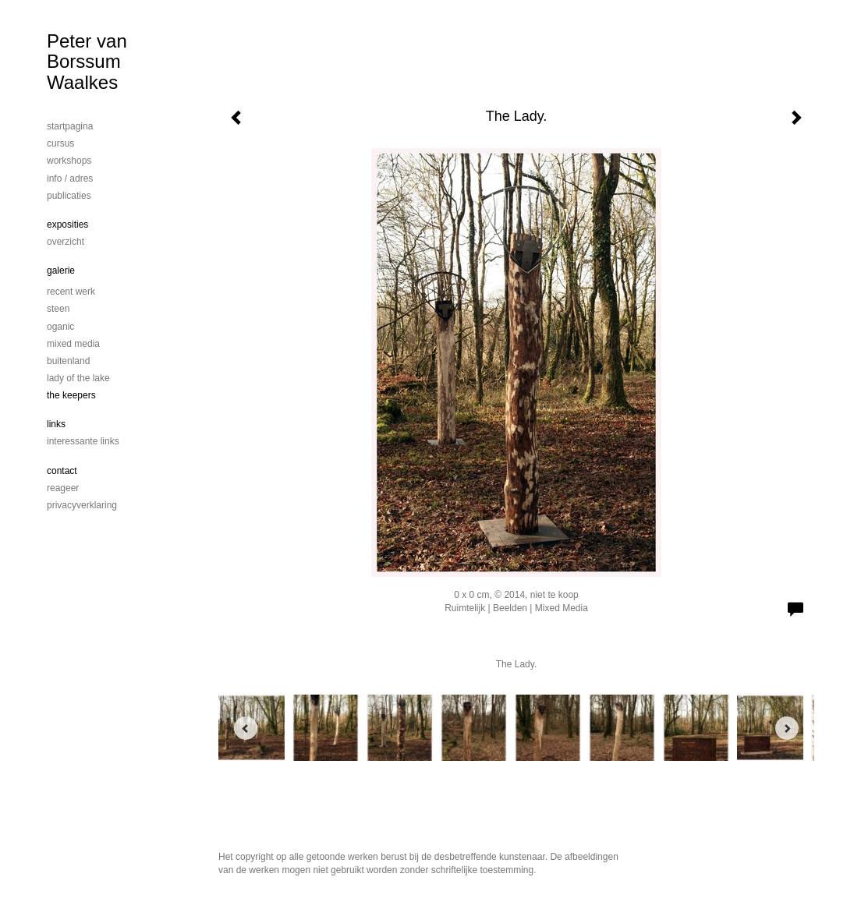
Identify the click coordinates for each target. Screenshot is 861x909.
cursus (60, 143)
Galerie (61, 270)
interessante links (83, 441)
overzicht (65, 241)
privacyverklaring (82, 505)
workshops (69, 160)
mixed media (73, 343)
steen (58, 308)
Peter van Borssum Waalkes (87, 61)
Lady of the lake (78, 378)
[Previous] (245, 728)
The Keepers (71, 395)
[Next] (787, 728)
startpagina (70, 126)
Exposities (67, 224)
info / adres (70, 178)
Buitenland (68, 360)
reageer (63, 488)
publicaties (69, 195)
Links (56, 424)
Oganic (60, 326)
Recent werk (71, 291)
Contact (62, 470)
